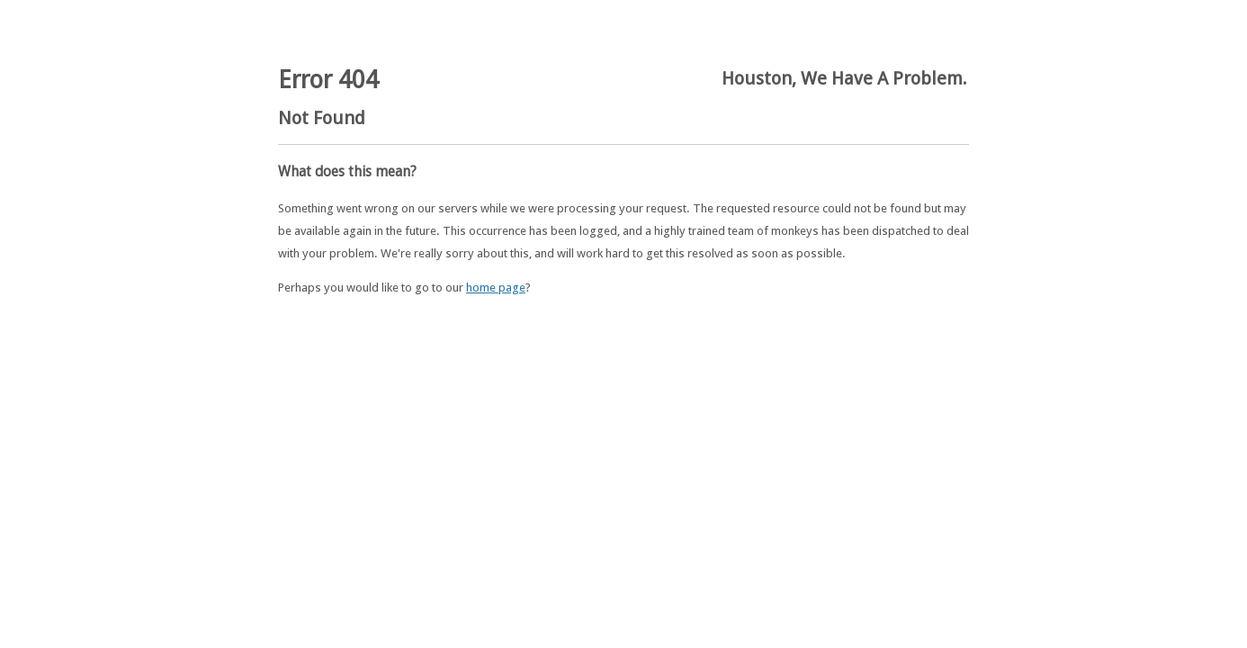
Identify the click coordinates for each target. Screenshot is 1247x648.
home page (495, 287)
